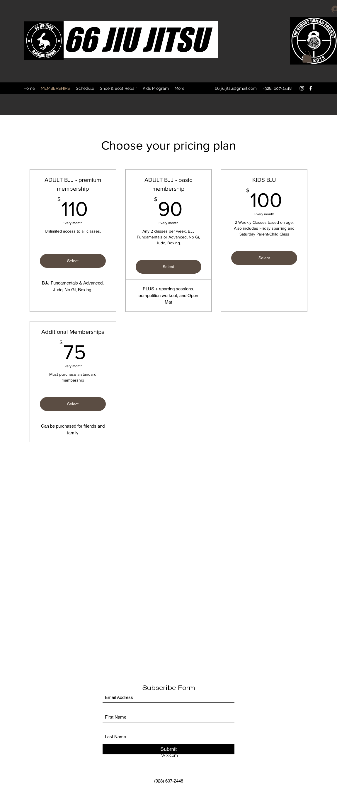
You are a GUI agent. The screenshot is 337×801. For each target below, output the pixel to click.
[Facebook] (311, 88)
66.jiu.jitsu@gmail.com (236, 88)
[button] (307, 57)
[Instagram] (302, 88)
